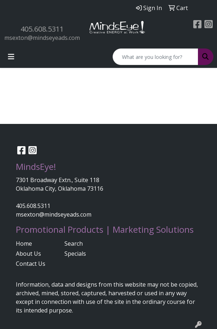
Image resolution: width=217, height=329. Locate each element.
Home (24, 243)
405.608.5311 (42, 29)
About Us (28, 254)
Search (73, 243)
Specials (75, 254)
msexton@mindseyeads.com (42, 38)
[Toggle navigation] (11, 57)
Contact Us (30, 264)
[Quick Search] (155, 56)
